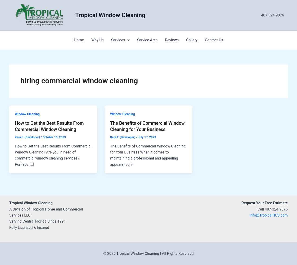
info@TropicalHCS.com (268, 215)
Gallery (191, 40)
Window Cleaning (27, 114)
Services (120, 40)
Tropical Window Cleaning (110, 15)
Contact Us (214, 40)
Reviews (172, 40)
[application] (127, 40)
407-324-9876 (272, 15)
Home (79, 40)
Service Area (147, 40)
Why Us (97, 40)
